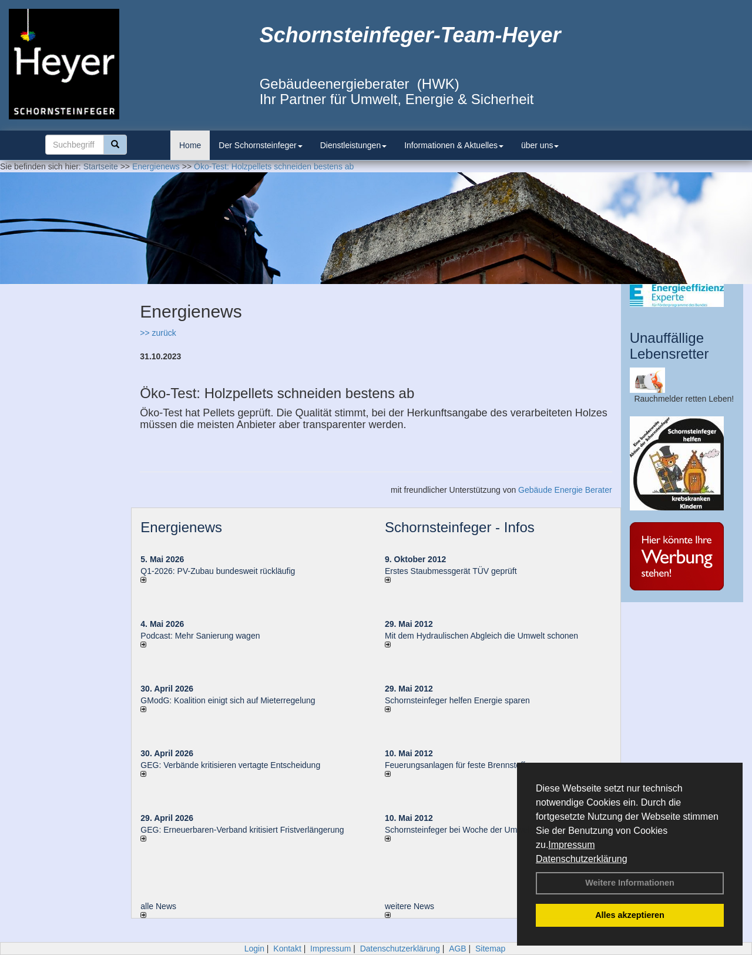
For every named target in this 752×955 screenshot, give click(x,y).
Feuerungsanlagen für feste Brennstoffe (457, 765)
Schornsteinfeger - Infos (460, 527)
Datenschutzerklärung (581, 859)
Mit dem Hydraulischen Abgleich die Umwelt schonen (481, 635)
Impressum (571, 845)
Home (190, 145)
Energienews (181, 527)
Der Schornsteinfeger (260, 145)
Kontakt (287, 948)
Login (254, 948)
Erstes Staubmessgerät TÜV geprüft (451, 571)
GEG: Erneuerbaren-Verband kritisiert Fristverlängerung (243, 829)
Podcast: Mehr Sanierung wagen (200, 635)
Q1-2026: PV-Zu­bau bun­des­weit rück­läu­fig (217, 571)
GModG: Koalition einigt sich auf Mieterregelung (227, 700)
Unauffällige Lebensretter (669, 345)
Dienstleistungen (353, 145)
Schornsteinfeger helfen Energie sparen (457, 700)
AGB (457, 948)
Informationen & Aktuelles (453, 145)
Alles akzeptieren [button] (629, 915)
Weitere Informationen (629, 882)
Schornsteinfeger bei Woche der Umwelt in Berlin (474, 829)
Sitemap (490, 948)
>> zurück (158, 333)
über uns (540, 145)
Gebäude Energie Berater (565, 490)
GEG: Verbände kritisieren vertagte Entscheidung (230, 765)
